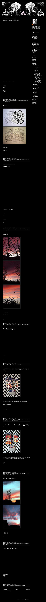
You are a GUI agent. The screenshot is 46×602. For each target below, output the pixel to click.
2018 (34, 60)
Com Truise (11, 364)
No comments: (14, 99)
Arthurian (12, 457)
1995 (8, 419)
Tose (27, 419)
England (12, 324)
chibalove (35, 24)
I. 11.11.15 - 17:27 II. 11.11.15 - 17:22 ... (37, 81)
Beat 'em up (24, 457)
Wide (24, 585)
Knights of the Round (15, 473)
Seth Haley (20, 364)
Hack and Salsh (21, 457)
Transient (4, 101)
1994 (8, 473)
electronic (11, 100)
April (35, 93)
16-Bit (6, 419)
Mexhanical (23, 159)
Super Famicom (24, 419)
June (35, 91)
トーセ (10, 420)
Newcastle (14, 324)
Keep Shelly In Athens (36, 49)
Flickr (34, 53)
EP (16, 100)
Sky (22, 543)
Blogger (27, 599)
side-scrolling (17, 457)
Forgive (18, 364)
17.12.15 (5, 234)
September (36, 87)
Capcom (23, 458)
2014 (6, 100)
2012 (34, 102)
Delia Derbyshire (35, 37)
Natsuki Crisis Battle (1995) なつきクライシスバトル (38, 75)
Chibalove (15, 159)
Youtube (4, 462)
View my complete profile (36, 28)
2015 (6, 159)
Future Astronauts (36, 44)
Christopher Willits (12, 585)
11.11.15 (7, 543)
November (36, 84)
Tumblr (34, 52)
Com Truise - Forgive (9, 329)
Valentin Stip (6, 166)
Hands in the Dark (36, 43)
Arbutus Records (35, 45)
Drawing (18, 159)
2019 (34, 59)
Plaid (34, 35)
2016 (34, 63)
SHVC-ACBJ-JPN (19, 419)
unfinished (8, 160)
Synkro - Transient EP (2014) (11, 20)
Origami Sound (35, 46)
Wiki (3, 463)
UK (22, 324)
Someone (24, 100)
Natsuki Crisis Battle (14, 419)
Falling (18, 100)
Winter (24, 324)
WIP (10, 160)
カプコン (27, 473)
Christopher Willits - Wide (10, 548)
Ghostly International (21, 585)
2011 (34, 103)
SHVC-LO (19, 473)
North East (18, 324)
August (35, 88)
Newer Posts (5, 589)
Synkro (27, 100)
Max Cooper (35, 36)
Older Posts (28, 589)
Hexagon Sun (35, 50)
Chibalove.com (5, 150)
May (35, 92)
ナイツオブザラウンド (12, 474)
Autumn (12, 543)
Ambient (8, 100)
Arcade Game (7, 458)
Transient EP (8, 101)
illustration (20, 159)
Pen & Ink (27, 159)
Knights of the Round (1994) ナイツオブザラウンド (38, 78)
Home (17, 589)
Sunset (21, 324)
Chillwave (8, 364)
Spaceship (6, 105)
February (35, 96)
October (35, 85)
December (36, 65)
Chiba (12, 159)
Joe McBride (21, 100)
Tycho (34, 39)
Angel (10, 419)
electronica (14, 100)
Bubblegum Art (9, 159)
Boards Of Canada (36, 32)
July (35, 89)
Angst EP (10, 209)
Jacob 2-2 (34, 42)
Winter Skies (27, 324)
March (35, 95)
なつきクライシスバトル (14, 420)
